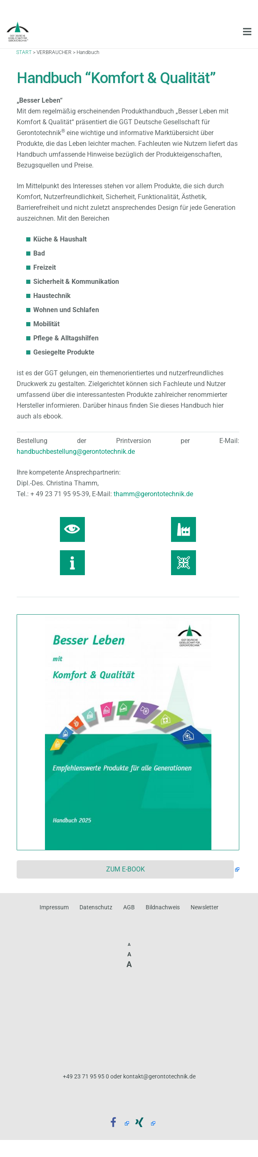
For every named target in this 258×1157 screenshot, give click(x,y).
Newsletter (204, 907)
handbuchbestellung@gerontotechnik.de (76, 451)
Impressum (54, 907)
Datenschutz (95, 907)
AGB (129, 907)
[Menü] (247, 31)
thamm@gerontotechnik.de (153, 494)
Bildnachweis (163, 907)
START (24, 58)
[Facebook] (116, 1123)
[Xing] (142, 1123)
